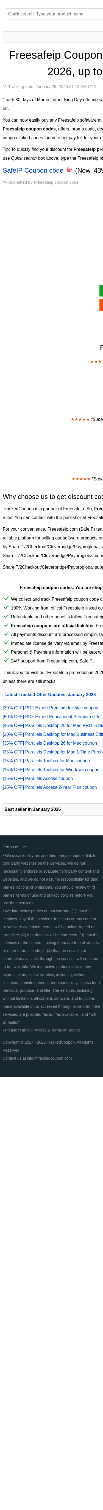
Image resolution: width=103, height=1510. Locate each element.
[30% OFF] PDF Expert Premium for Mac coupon (50, 707)
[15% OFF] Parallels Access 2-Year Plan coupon (50, 787)
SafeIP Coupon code (38, 170)
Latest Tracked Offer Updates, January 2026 (50, 694)
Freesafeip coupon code (56, 182)
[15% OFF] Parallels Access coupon (38, 778)
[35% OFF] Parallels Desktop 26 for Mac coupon (50, 743)
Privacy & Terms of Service (57, 1030)
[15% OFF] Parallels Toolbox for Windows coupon (51, 769)
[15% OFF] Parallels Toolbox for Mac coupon (46, 760)
